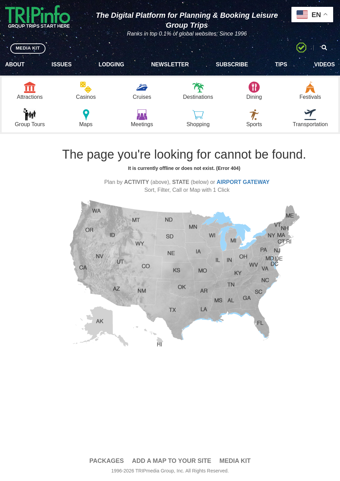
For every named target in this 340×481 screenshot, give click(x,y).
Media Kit (234, 460)
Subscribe (232, 64)
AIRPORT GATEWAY (243, 182)
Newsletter (170, 64)
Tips (281, 64)
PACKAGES (106, 460)
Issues (62, 64)
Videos (324, 64)
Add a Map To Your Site (171, 460)
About (15, 64)
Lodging (111, 64)
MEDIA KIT (28, 48)
